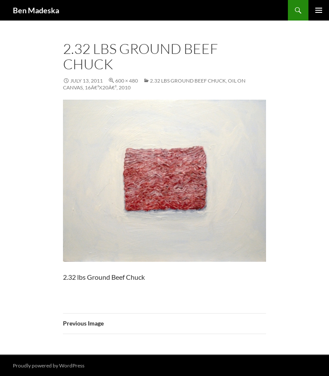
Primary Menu (318, 10)
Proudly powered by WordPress (48, 365)
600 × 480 (126, 80)
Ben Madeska (36, 10)
